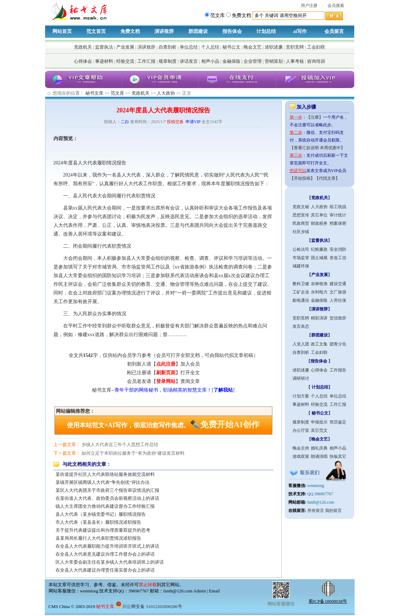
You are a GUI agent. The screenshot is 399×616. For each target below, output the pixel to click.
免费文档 (130, 31)
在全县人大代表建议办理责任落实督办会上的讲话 (105, 570)
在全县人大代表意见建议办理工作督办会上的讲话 (105, 554)
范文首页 (96, 31)
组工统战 (338, 206)
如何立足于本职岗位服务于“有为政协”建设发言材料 (133, 453)
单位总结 (189, 47)
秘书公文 (231, 47)
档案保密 (338, 223)
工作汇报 (146, 61)
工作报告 (338, 370)
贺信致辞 (338, 318)
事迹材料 (104, 61)
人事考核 (295, 61)
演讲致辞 (164, 31)
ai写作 (300, 31)
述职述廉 (274, 47)
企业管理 (253, 61)
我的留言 (333, 510)
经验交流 (125, 61)
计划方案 (300, 396)
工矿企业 (300, 292)
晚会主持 (300, 448)
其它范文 (319, 430)
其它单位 (319, 215)
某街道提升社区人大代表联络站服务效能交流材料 (105, 474)
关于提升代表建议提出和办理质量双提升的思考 (103, 530)
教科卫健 (300, 283)
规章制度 (168, 61)
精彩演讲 (319, 318)
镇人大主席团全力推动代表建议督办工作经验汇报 (105, 506)
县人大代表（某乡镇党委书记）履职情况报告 (101, 514)
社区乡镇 (300, 231)
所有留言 (315, 510)
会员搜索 (336, 5)
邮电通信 (300, 300)
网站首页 (62, 31)
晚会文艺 (253, 47)
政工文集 (319, 344)
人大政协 (166, 93)
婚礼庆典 (319, 448)
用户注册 (309, 5)
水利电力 (319, 292)
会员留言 (334, 31)
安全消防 (338, 249)
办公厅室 (300, 430)
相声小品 (210, 61)
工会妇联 (316, 47)
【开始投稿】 (302, 178)
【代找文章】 (327, 178)
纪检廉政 (319, 249)
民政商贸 (300, 223)
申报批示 (319, 422)
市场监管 (300, 257)
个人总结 (210, 47)
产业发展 (125, 47)
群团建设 (198, 31)
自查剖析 (168, 47)
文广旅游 (338, 292)
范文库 (117, 93)
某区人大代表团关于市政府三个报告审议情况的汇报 (107, 490)
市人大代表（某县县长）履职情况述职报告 (98, 522)
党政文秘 (300, 206)
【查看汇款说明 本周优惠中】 (317, 147)
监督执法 (104, 47)
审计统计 (338, 215)
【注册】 (314, 117)
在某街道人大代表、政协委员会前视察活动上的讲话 (107, 498)
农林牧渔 (319, 283)
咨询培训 (316, 61)
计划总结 (266, 31)
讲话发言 (189, 61)
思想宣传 (300, 215)
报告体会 (232, 31)
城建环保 (300, 266)
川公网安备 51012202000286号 (148, 606)
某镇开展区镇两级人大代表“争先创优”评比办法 (103, 482)
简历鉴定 (338, 422)
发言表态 (300, 326)
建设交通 (338, 283)
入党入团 (300, 344)
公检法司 (300, 249)
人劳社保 (338, 300)
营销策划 (274, 61)
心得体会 (83, 61)
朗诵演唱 (319, 456)
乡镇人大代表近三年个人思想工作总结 (120, 444)
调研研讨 (300, 378)
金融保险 (231, 61)
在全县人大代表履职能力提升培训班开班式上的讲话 (107, 546)
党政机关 (83, 47)
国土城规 (319, 257)
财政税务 (319, 223)
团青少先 (338, 344)
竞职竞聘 (295, 47)
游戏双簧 (300, 456)
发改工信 (338, 257)
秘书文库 (94, 93)
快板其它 (338, 456)
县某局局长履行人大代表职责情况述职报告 (98, 538)
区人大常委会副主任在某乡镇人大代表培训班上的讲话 (110, 562)
